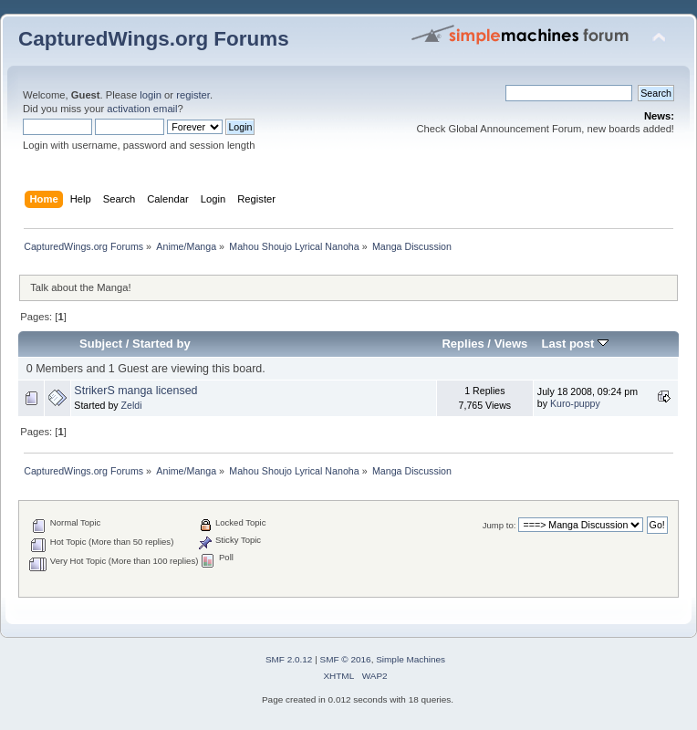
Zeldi (131, 405)
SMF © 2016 (345, 659)
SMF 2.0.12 (289, 659)
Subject (100, 343)
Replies (463, 343)
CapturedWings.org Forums (153, 38)
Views (511, 343)
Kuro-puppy (575, 403)
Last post (575, 343)
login (150, 94)
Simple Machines (410, 659)
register (193, 94)
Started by (161, 343)
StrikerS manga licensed (135, 390)
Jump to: (499, 525)
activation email (142, 108)
